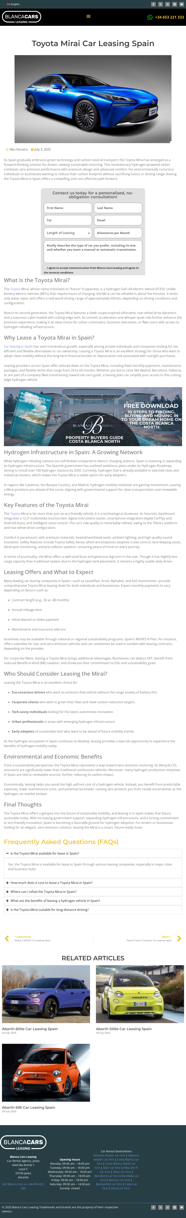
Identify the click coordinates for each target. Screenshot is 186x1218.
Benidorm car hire (107, 1176)
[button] (88, 16)
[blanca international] (162, 1164)
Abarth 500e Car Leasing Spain (124, 1029)
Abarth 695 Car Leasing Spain (28, 1107)
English (13, 4)
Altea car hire (122, 1172)
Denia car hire (120, 1188)
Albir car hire (111, 1168)
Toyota (15, 289)
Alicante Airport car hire (109, 1155)
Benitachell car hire (109, 1184)
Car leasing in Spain (18, 346)
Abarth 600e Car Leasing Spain (30, 1029)
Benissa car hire (119, 1180)
